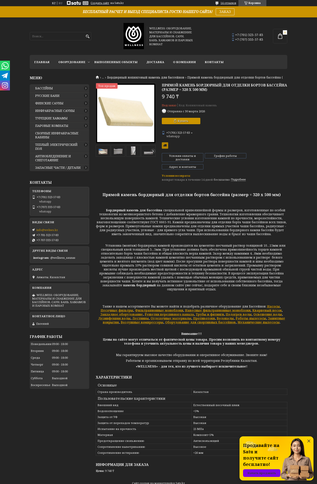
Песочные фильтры (117, 303)
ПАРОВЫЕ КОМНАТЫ (51, 126)
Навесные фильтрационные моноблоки (218, 303)
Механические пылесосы (259, 315)
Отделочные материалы (171, 311)
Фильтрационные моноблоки (159, 303)
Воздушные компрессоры (142, 315)
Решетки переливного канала (169, 307)
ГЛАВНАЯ (42, 62)
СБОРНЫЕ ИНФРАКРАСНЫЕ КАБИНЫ (56, 135)
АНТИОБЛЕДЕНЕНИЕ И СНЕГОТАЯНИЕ (53, 158)
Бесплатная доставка (165, 145)
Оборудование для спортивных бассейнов (200, 315)
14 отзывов (228, 3)
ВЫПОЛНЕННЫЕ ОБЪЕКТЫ (116, 62)
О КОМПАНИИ (184, 62)
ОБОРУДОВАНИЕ (71, 62)
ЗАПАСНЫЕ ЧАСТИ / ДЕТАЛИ (58, 168)
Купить (183, 121)
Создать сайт (100, 3)
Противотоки (204, 311)
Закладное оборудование (121, 307)
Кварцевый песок (267, 303)
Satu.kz (180, 476)
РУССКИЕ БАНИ (47, 96)
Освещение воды (267, 307)
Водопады (225, 311)
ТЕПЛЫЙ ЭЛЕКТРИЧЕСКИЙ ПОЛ (56, 147)
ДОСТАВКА (155, 62)
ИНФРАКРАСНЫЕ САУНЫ (55, 111)
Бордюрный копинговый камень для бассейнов (145, 77)
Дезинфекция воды (114, 311)
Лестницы (140, 311)
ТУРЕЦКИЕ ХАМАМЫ (51, 118)
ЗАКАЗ (225, 11)
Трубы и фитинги (210, 307)
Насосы (273, 299)
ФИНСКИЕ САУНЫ (49, 103)
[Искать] (87, 36)
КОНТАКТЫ (214, 62)
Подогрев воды (239, 307)
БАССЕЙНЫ (44, 88)
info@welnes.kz (47, 230)
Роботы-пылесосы (251, 311)
